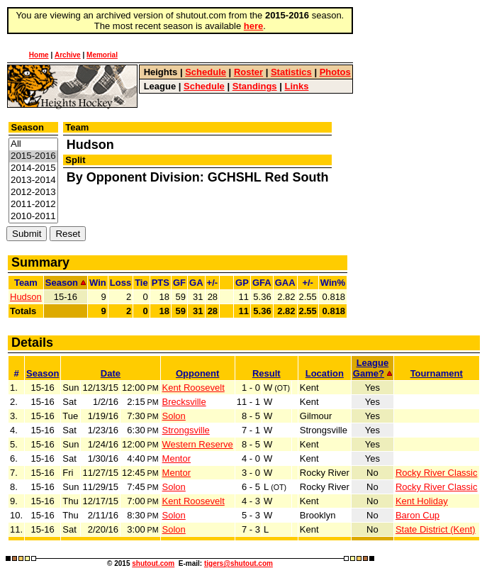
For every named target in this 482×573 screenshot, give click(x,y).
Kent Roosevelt (193, 387)
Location (325, 373)
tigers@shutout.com (238, 563)
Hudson (26, 296)
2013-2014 (33, 180)
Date (110, 373)
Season (42, 373)
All (33, 144)
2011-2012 (33, 205)
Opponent (197, 373)
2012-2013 (33, 193)
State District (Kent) (436, 529)
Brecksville (184, 401)
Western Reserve (197, 444)
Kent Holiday (422, 501)
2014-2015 (33, 168)
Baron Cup (417, 515)
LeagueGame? (372, 368)
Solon (174, 416)
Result (266, 373)
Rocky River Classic (437, 472)
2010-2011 (33, 217)
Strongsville (186, 430)
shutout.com (153, 563)
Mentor (176, 458)
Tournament (436, 373)
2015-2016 (33, 156)
